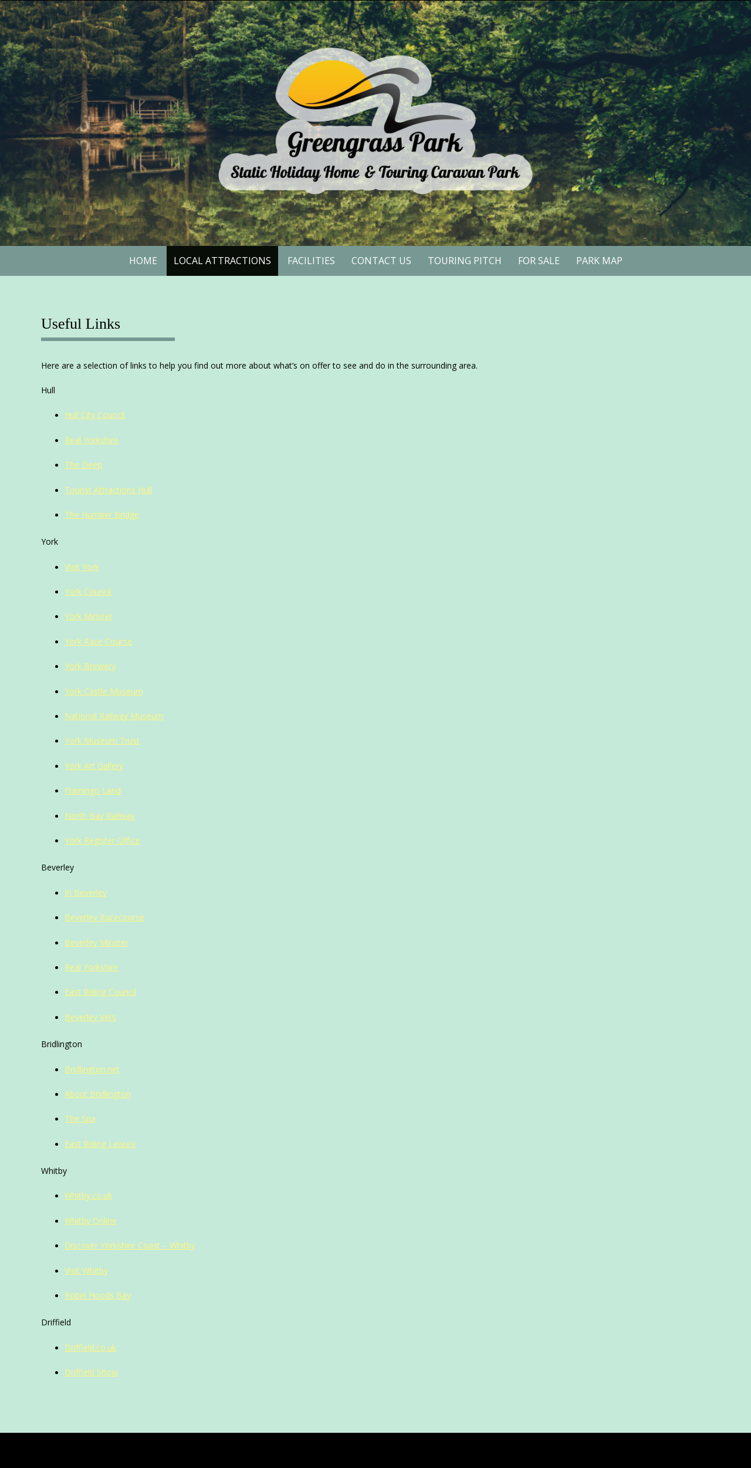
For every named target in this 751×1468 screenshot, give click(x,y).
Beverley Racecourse (104, 917)
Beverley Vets (90, 1016)
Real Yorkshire (92, 440)
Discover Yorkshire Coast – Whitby (130, 1245)
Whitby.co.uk (88, 1195)
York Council (88, 591)
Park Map (599, 260)
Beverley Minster (96, 942)
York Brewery (90, 665)
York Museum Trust (102, 740)
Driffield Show (91, 1372)
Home (143, 260)
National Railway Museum (114, 715)
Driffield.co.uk (90, 1347)
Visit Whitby (86, 1270)
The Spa (80, 1118)
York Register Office (102, 840)
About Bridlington (98, 1093)
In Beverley (86, 892)
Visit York (82, 566)
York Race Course (98, 641)
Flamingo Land (93, 790)
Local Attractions (222, 260)
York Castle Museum (104, 691)
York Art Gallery (94, 765)
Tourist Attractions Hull (108, 489)
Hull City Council (95, 414)
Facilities (311, 260)
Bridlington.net (92, 1069)
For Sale (539, 260)
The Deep (83, 464)
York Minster (89, 616)
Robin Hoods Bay (98, 1295)
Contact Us (381, 260)
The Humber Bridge (102, 514)
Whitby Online (91, 1220)
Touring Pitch (465, 260)
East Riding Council (100, 991)
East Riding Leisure (100, 1143)
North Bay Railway (100, 815)
